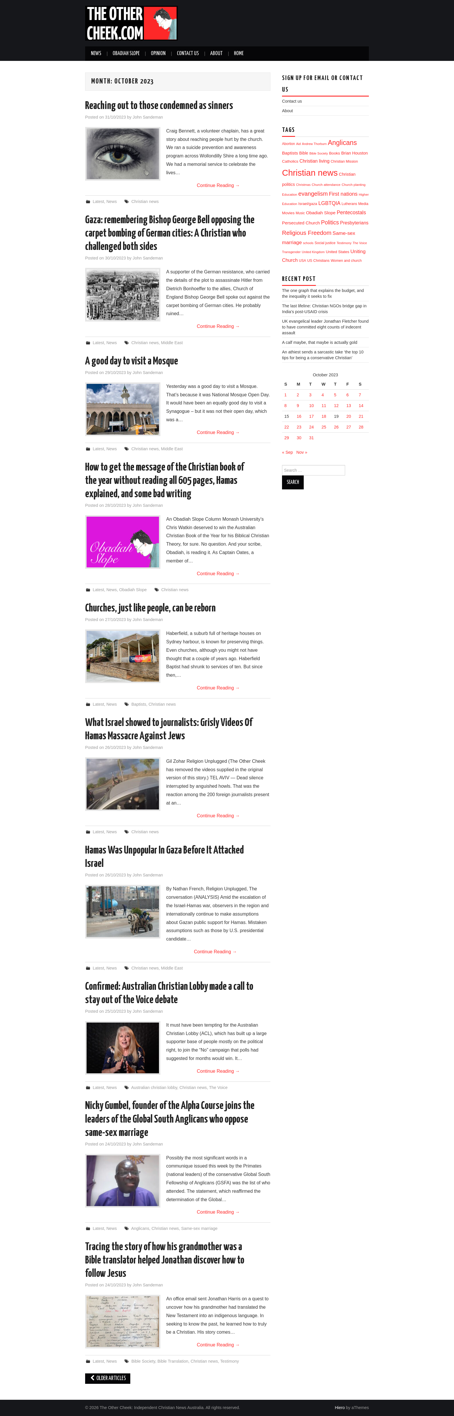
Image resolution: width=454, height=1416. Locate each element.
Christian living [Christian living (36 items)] (314, 161)
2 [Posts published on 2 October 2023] (298, 395)
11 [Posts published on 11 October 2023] (324, 405)
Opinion (158, 53)
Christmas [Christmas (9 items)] (303, 184)
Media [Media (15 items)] (363, 203)
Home (239, 53)
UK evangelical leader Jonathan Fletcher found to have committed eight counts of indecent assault (325, 327)
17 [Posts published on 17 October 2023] (311, 416)
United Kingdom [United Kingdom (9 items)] (313, 252)
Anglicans (140, 1228)
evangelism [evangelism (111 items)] (313, 193)
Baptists (138, 704)
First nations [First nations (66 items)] (343, 194)
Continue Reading (218, 185)
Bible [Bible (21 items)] (303, 153)
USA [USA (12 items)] (302, 261)
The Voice (218, 1087)
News (96, 53)
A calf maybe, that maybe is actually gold (319, 342)
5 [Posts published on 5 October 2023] (335, 395)
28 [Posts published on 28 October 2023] (361, 427)
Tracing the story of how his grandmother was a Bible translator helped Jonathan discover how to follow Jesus (164, 1260)
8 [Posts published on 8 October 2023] (285, 405)
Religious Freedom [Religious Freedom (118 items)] (307, 233)
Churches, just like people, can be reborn (150, 608)
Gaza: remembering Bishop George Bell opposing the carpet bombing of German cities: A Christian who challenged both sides (170, 233)
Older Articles (107, 1378)
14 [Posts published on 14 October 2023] (361, 405)
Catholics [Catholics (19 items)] (290, 161)
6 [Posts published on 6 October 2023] (347, 395)
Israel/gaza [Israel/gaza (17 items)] (307, 203)
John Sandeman (148, 117)
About (216, 53)
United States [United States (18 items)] (337, 252)
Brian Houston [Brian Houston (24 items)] (354, 153)
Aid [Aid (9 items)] (298, 144)
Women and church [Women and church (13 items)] (346, 261)
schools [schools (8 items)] (308, 243)
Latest (98, 201)
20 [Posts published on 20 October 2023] (348, 416)
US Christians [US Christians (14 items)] (318, 261)
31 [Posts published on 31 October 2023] (311, 437)
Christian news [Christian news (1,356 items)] (310, 172)
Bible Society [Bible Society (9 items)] (318, 153)
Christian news (145, 201)
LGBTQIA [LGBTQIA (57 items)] (329, 203)
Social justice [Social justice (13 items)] (325, 243)
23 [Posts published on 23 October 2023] (299, 427)
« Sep (287, 452)
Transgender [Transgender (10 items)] (291, 252)
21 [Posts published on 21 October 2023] (361, 416)
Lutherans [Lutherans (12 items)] (349, 204)
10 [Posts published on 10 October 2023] (311, 405)
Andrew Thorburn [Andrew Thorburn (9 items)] (314, 144)
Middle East (172, 342)
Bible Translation (173, 1361)
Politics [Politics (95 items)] (330, 222)
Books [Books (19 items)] (334, 153)
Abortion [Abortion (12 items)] (288, 144)
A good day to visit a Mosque (131, 361)
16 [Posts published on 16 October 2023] (299, 416)
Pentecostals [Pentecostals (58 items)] (351, 212)
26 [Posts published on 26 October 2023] (336, 427)
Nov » (301, 452)
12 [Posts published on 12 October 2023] (336, 405)
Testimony (229, 1361)
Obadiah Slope (126, 53)
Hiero (340, 1407)
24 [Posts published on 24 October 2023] (311, 427)
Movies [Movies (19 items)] (288, 213)
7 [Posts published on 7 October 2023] (360, 395)
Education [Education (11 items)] (289, 194)
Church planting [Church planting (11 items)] (353, 184)
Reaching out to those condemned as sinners (159, 106)
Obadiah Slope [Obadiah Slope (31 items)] (321, 212)
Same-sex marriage (199, 1228)
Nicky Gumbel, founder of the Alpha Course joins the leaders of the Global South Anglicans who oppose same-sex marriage (170, 1119)
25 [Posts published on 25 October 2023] (324, 427)
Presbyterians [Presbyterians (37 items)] (354, 222)
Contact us (188, 53)
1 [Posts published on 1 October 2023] (285, 395)
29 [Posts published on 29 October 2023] (286, 437)
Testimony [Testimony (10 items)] (344, 243)
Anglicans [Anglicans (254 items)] (342, 142)
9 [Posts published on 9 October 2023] (298, 405)
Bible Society (143, 1361)
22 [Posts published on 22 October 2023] (286, 427)
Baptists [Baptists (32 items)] (290, 152)
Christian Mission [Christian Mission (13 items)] (344, 161)
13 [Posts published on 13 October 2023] (348, 405)
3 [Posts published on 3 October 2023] (310, 395)
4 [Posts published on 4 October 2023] (323, 395)
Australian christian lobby (154, 1087)
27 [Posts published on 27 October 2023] (348, 427)
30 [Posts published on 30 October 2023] (299, 437)
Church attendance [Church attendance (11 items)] (326, 184)
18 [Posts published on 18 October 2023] (324, 416)
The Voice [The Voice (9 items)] (360, 243)
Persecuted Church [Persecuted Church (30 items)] (301, 222)
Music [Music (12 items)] (300, 213)
